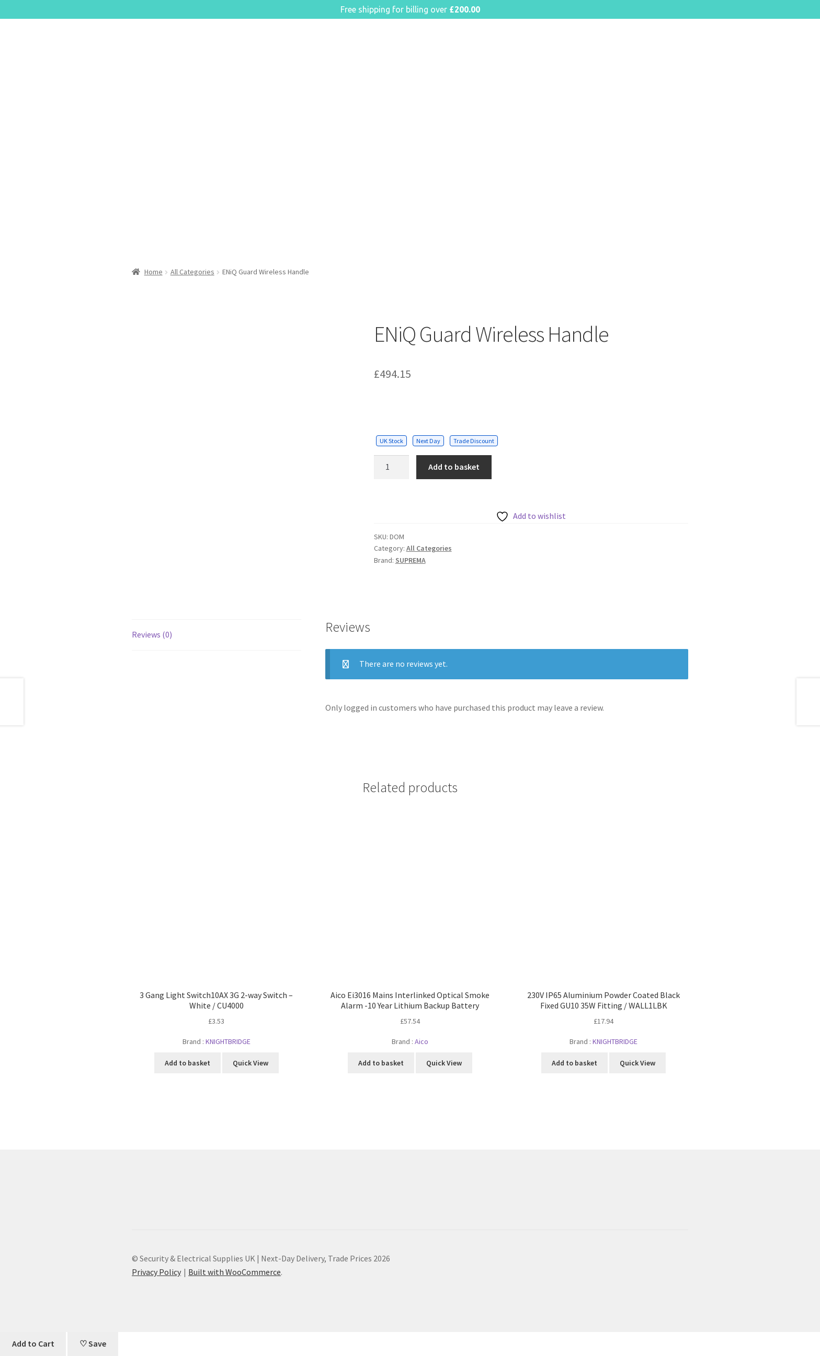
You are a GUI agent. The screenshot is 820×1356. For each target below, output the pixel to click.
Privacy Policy (156, 1272)
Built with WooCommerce (234, 1272)
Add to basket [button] (187, 1063)
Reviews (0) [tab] (152, 634)
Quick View (250, 1063)
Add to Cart (33, 1343)
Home (153, 271)
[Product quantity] (391, 467)
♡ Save (92, 1343)
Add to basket (454, 466)
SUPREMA (410, 560)
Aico (421, 1041)
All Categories (192, 271)
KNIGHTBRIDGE (228, 1041)
